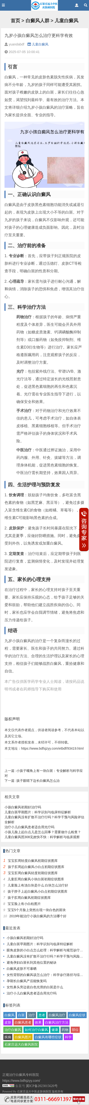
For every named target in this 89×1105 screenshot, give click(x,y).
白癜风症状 (77, 1015)
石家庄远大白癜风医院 (21, 1044)
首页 (15, 20)
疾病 (8, 1037)
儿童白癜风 (66, 20)
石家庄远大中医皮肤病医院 (34, 1091)
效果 (38, 1022)
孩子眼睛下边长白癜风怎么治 (38, 781)
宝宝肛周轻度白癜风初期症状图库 (33, 861)
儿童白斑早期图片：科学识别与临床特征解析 (38, 812)
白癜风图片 (23, 1037)
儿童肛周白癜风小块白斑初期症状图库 (36, 879)
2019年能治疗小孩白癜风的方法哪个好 (37, 916)
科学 (68, 1037)
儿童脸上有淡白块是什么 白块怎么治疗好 (38, 885)
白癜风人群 (37, 20)
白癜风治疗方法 (56, 1022)
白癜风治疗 (57, 1015)
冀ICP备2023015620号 (42, 1086)
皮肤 (8, 1022)
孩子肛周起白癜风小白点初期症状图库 (36, 867)
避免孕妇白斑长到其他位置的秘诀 (31, 962)
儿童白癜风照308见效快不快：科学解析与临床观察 (42, 837)
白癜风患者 (23, 1022)
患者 (41, 1015)
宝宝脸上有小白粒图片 (24, 904)
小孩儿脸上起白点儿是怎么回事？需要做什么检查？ (43, 832)
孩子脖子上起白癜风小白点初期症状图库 (37, 891)
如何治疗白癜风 (36, 1030)
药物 (65, 1030)
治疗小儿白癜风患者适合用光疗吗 (29, 827)
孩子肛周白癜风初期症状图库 (29, 897)
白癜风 (9, 1015)
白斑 (21, 1015)
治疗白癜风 (13, 1030)
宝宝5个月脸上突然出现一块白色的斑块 (37, 910)
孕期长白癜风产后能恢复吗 (27, 981)
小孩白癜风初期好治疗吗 (23, 807)
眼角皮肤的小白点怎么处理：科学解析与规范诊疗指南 (46, 950)
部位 (75, 1030)
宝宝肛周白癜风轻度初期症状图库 (33, 873)
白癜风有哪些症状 (48, 1037)
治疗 (31, 1015)
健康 (55, 1030)
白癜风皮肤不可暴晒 (22, 969)
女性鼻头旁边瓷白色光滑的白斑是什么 (35, 987)
